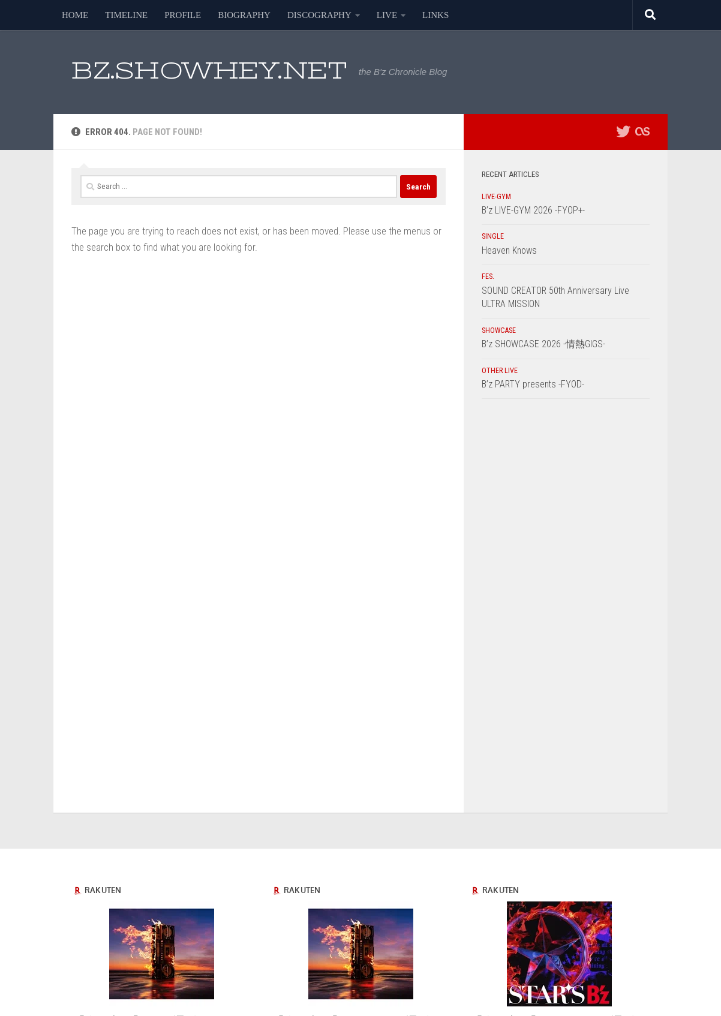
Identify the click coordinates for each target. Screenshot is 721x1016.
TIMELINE (126, 15)
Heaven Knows (509, 250)
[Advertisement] (566, 609)
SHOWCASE (499, 330)
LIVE (387, 15)
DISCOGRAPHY (319, 15)
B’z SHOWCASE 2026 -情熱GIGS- (543, 344)
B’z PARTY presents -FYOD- (533, 384)
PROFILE (182, 15)
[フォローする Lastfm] (642, 131)
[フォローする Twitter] (623, 131)
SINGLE (493, 236)
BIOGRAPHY (244, 15)
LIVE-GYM (496, 197)
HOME (75, 15)
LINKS (435, 15)
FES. (488, 276)
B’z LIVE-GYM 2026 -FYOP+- (533, 210)
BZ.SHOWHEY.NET (209, 70)
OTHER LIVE (500, 370)
